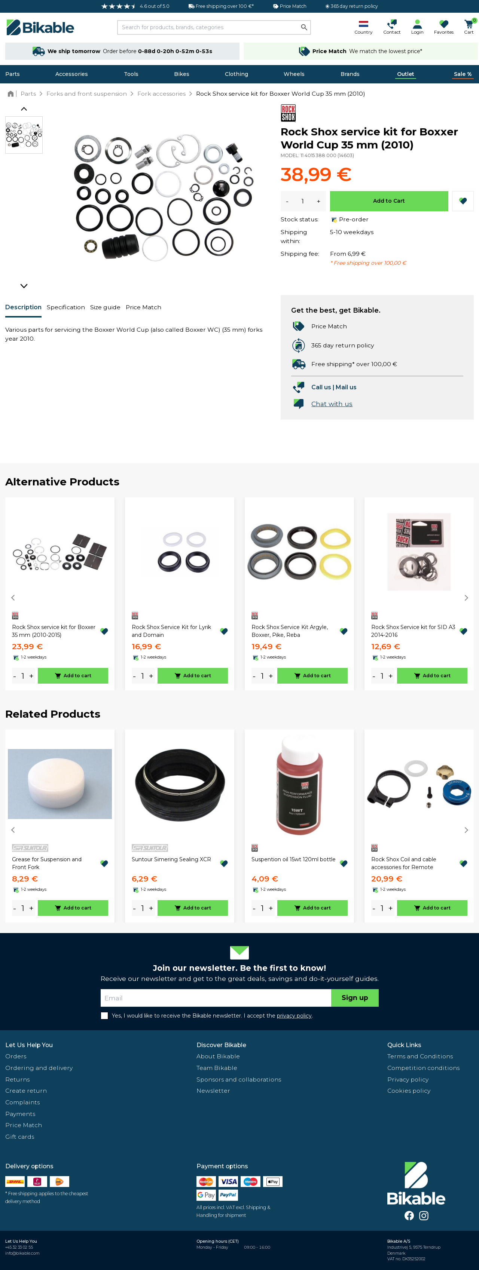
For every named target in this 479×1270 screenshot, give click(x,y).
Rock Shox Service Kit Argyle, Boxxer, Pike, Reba (289, 631)
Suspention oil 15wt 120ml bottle (293, 859)
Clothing (236, 74)
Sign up (355, 997)
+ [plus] (31, 676)
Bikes (181, 74)
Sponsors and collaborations (238, 1079)
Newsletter (213, 1090)
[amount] (23, 676)
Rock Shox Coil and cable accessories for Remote (403, 863)
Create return (26, 1090)
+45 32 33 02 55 (19, 1247)
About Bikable (218, 1056)
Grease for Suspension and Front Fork (47, 863)
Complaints (22, 1102)
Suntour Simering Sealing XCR (171, 859)
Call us (321, 387)
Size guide (105, 307)
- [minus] (14, 676)
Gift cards (19, 1136)
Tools (131, 74)
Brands (350, 74)
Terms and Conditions (420, 1056)
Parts (12, 74)
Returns (17, 1079)
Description (23, 307)
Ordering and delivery (39, 1067)
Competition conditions (423, 1067)
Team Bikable (216, 1067)
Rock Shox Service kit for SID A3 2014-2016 (413, 631)
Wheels (294, 74)
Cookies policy (408, 1090)
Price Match (143, 307)
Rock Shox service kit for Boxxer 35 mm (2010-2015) (53, 631)
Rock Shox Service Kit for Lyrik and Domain (171, 631)
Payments (20, 1113)
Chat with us (332, 404)
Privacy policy (407, 1079)
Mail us (346, 387)
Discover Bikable (221, 1045)
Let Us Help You (29, 1045)
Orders (15, 1056)
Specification (66, 307)
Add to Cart (389, 200)
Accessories (71, 74)
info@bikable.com (22, 1253)
